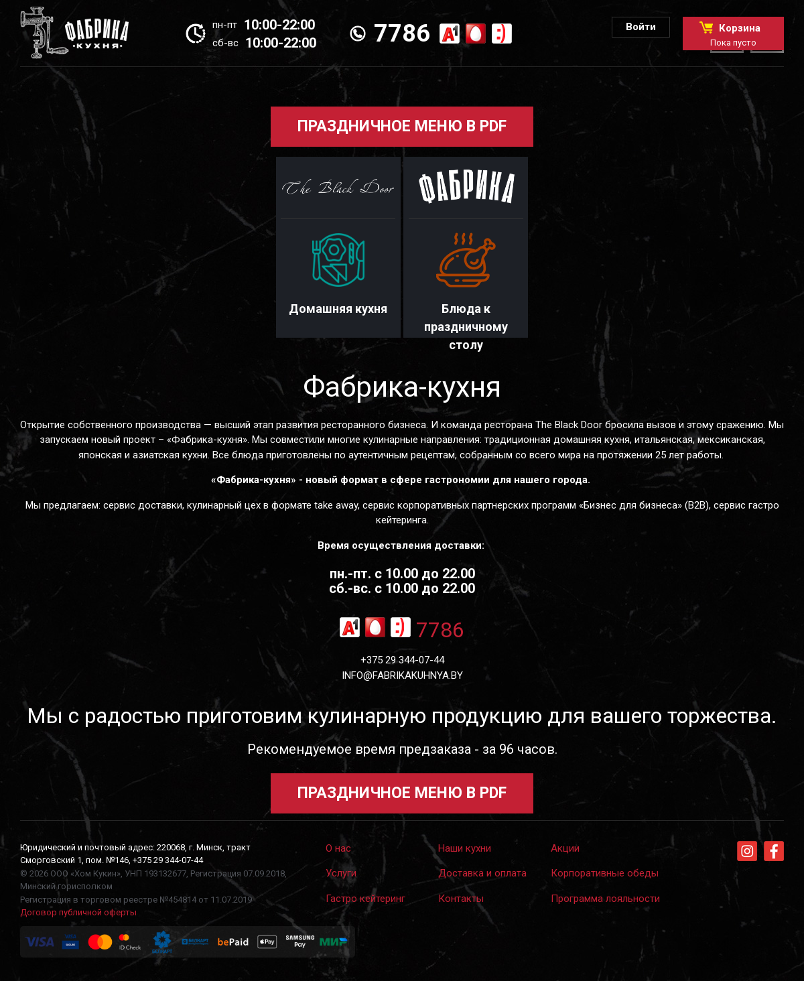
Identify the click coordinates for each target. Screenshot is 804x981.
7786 (402, 33)
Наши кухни (464, 848)
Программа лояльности (605, 899)
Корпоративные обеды (605, 873)
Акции (565, 848)
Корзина (733, 34)
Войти (641, 27)
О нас (338, 848)
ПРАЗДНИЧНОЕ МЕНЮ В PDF (402, 126)
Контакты (461, 899)
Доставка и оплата (482, 873)
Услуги (341, 873)
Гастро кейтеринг (365, 899)
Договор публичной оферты (78, 912)
